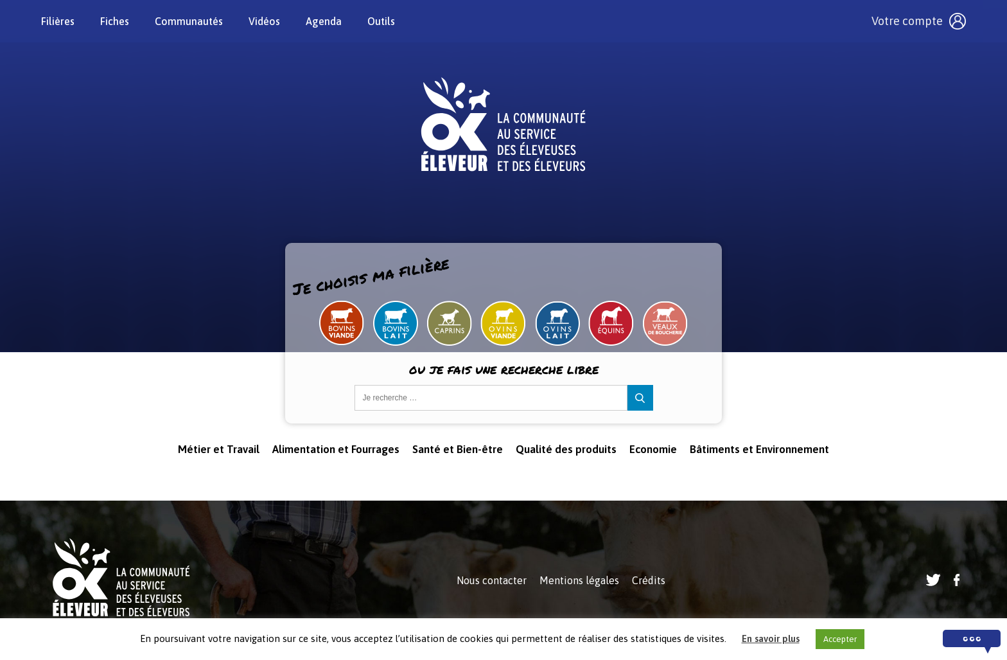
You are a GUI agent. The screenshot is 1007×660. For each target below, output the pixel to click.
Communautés (189, 21)
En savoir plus (771, 638)
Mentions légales (579, 580)
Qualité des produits (566, 449)
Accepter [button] (840, 639)
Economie (653, 449)
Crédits (648, 580)
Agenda (324, 21)
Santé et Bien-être (457, 449)
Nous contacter (492, 580)
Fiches (114, 21)
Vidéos (264, 21)
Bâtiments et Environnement (759, 449)
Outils (381, 21)
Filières (57, 21)
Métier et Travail (218, 449)
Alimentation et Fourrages (335, 449)
